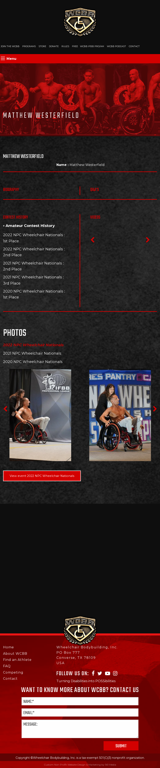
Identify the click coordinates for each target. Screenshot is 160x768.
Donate (54, 46)
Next (148, 241)
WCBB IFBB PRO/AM (92, 46)
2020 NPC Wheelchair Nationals (33, 291)
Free (75, 46)
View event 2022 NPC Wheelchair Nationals (42, 476)
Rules (65, 46)
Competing (13, 672)
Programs (29, 46)
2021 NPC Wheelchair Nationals (32, 263)
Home (8, 647)
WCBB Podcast (116, 46)
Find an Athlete (17, 660)
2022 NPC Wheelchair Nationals (33, 235)
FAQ (7, 666)
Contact (134, 46)
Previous (92, 241)
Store (42, 46)
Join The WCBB (10, 46)
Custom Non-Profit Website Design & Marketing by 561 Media (80, 764)
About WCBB (15, 654)
